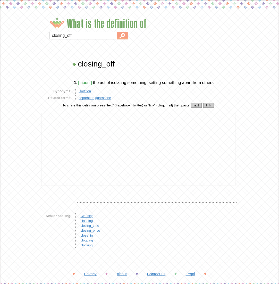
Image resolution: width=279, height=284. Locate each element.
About (122, 274)
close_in (87, 235)
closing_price (90, 230)
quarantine (103, 98)
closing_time (90, 226)
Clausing (87, 216)
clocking (87, 245)
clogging (87, 240)
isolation (85, 91)
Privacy (90, 274)
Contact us (156, 274)
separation (86, 98)
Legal (190, 274)
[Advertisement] (19, 136)
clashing (87, 221)
